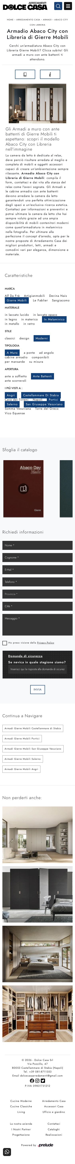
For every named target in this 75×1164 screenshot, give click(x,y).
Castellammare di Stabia (41, 396)
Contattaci (54, 1126)
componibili (40, 359)
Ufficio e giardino (54, 1114)
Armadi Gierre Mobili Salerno (23, 761)
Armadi (47, 19)
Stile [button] (8, 333)
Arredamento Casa (28, 19)
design (24, 340)
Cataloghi (54, 1131)
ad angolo (46, 354)
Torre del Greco (47, 410)
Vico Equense (15, 414)
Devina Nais (58, 297)
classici (10, 340)
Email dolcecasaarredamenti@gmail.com (37, 1078)
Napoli (38, 401)
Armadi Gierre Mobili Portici (22, 740)
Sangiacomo (61, 302)
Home (10, 19)
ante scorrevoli (15, 382)
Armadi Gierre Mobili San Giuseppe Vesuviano (33, 750)
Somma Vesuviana (18, 410)
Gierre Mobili (17, 302)
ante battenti (42, 377)
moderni (42, 340)
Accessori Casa (53, 1108)
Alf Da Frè (12, 297)
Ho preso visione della (31, 644)
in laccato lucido (17, 316)
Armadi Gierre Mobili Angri (21, 771)
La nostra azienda (21, 1126)
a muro (12, 354)
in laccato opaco (45, 316)
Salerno (12, 405)
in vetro (29, 325)
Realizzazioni (54, 1137)
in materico (29, 321)
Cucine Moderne (21, 1103)
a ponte (29, 354)
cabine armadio (16, 359)
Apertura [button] (11, 370)
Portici (53, 401)
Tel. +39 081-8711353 (38, 1074)
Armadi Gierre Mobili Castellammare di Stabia (33, 730)
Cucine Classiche (21, 1108)
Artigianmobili (34, 297)
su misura (36, 363)
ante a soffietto (16, 377)
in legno (11, 321)
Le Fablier (40, 302)
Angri (11, 396)
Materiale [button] (12, 309)
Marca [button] (10, 290)
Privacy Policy (45, 644)
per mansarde (15, 363)
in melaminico (54, 321)
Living (21, 1114)
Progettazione (21, 1137)
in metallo (12, 325)
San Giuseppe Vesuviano (44, 405)
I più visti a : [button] (13, 389)
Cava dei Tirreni (17, 401)
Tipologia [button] (12, 347)
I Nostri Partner (21, 1131)
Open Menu (68, 6)
